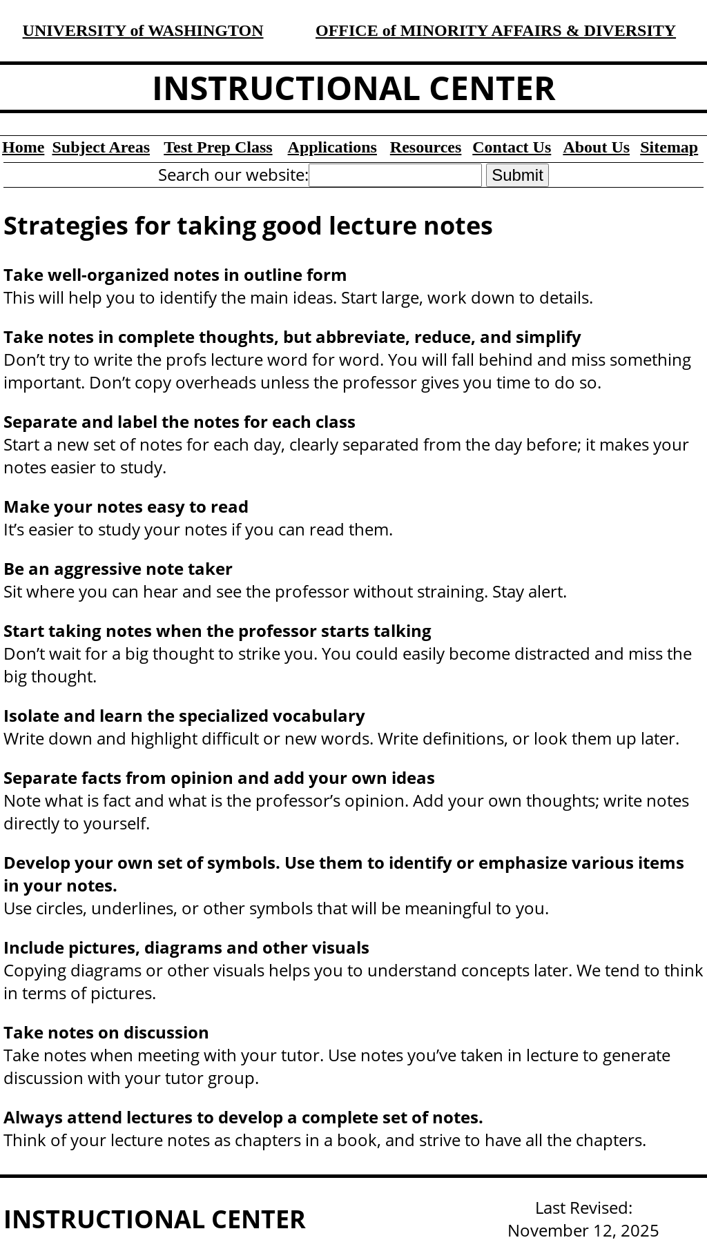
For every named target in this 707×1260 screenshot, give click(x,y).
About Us (596, 147)
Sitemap (669, 147)
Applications (332, 147)
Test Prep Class (218, 147)
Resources (426, 147)
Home (23, 147)
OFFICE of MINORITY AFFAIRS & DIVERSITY (496, 30)
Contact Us (511, 147)
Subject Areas (101, 147)
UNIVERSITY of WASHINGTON (143, 30)
